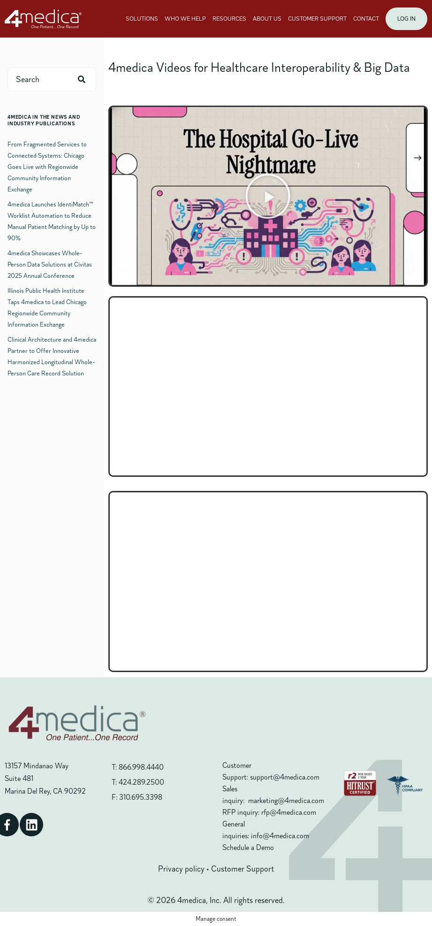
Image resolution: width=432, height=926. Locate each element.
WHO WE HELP (185, 19)
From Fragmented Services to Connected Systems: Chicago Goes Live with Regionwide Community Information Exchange (47, 166)
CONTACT (366, 19)
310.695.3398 (140, 797)
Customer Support (242, 869)
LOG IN (406, 19)
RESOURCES (229, 19)
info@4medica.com (280, 836)
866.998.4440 (141, 767)
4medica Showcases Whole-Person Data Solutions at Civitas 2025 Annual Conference (50, 264)
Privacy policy (181, 869)
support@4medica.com (284, 777)
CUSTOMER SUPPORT (317, 19)
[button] (267, 196)
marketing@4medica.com (286, 800)
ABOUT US (267, 19)
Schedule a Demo (248, 847)
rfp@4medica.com (288, 812)
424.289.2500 (141, 782)
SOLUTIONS (142, 19)
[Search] (82, 79)
